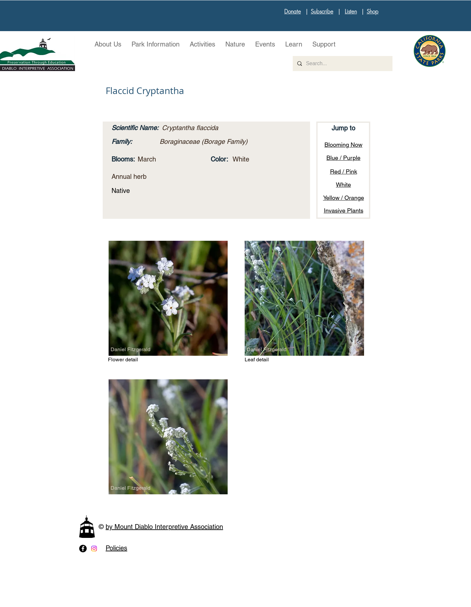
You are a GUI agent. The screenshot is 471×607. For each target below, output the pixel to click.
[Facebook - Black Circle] (83, 548)
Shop (372, 11)
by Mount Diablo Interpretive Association (164, 527)
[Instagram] (94, 548)
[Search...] (342, 63)
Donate (292, 11)
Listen (351, 11)
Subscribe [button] (322, 11)
